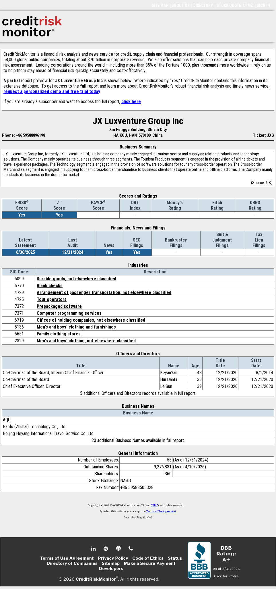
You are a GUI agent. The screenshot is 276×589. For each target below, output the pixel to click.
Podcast (119, 548)
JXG (270, 135)
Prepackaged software (59, 306)
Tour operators (52, 299)
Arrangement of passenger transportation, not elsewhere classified (104, 292)
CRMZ (154, 506)
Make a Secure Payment (150, 563)
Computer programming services (69, 313)
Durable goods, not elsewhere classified (76, 278)
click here (131, 101)
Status (175, 558)
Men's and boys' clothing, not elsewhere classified (86, 340)
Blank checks (50, 285)
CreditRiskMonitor (96, 579)
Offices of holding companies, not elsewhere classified (91, 320)
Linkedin (94, 548)
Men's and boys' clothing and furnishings (76, 327)
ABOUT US (181, 5)
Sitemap (111, 563)
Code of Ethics (148, 558)
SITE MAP (160, 5)
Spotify (106, 548)
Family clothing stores (59, 334)
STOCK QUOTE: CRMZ (235, 5)
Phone (131, 548)
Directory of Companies (72, 563)
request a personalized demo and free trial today (51, 91)
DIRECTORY (203, 5)
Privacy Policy (113, 558)
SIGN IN (263, 5)
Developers (111, 568)
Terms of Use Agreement (161, 512)
